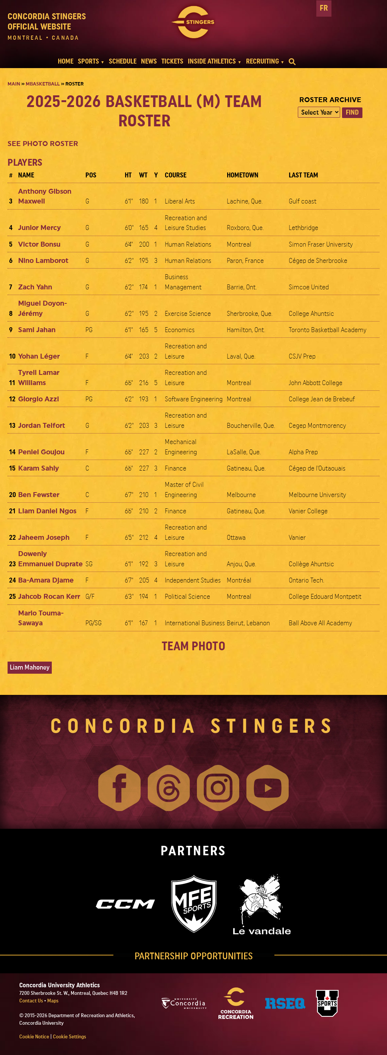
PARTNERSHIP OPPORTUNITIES (194, 956)
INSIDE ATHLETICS (212, 61)
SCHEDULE (122, 61)
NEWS (149, 61)
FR (324, 8)
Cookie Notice (34, 1036)
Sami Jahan (37, 330)
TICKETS (172, 61)
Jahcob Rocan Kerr (49, 597)
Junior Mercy (39, 228)
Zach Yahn (35, 287)
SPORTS (88, 61)
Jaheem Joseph (44, 537)
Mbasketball (43, 84)
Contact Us (31, 1001)
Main (14, 84)
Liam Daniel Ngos (47, 511)
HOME (65, 61)
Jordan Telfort (41, 426)
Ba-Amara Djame (46, 580)
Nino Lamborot (43, 261)
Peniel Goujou (41, 452)
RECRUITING (262, 61)
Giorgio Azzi (38, 399)
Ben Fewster (38, 495)
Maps (53, 1001)
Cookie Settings (69, 1036)
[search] (292, 61)
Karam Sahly (38, 468)
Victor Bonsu (39, 244)
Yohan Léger (39, 356)
